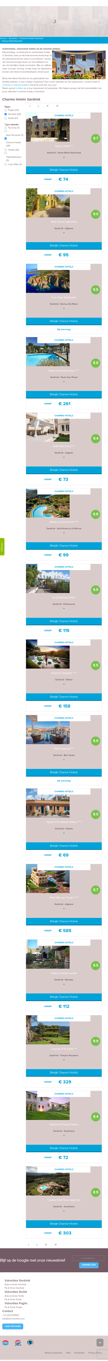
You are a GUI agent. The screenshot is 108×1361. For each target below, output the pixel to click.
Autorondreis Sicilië (14, 1295)
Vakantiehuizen (13, 159)
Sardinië (13, 38)
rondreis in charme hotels (14, 85)
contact (20, 88)
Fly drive (13, 127)
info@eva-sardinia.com (13, 1318)
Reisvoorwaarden (53, 1352)
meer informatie (12, 1326)
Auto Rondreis (14, 135)
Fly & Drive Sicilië (13, 1299)
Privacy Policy (95, 1352)
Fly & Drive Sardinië (14, 1288)
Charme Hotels (13, 144)
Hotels (13, 149)
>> (57, 106)
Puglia (13, 110)
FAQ (68, 1352)
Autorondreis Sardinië (15, 1284)
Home (3, 38)
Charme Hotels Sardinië (31, 38)
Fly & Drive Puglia (13, 1307)
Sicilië (13, 118)
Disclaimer (79, 1352)
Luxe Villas (15, 164)
